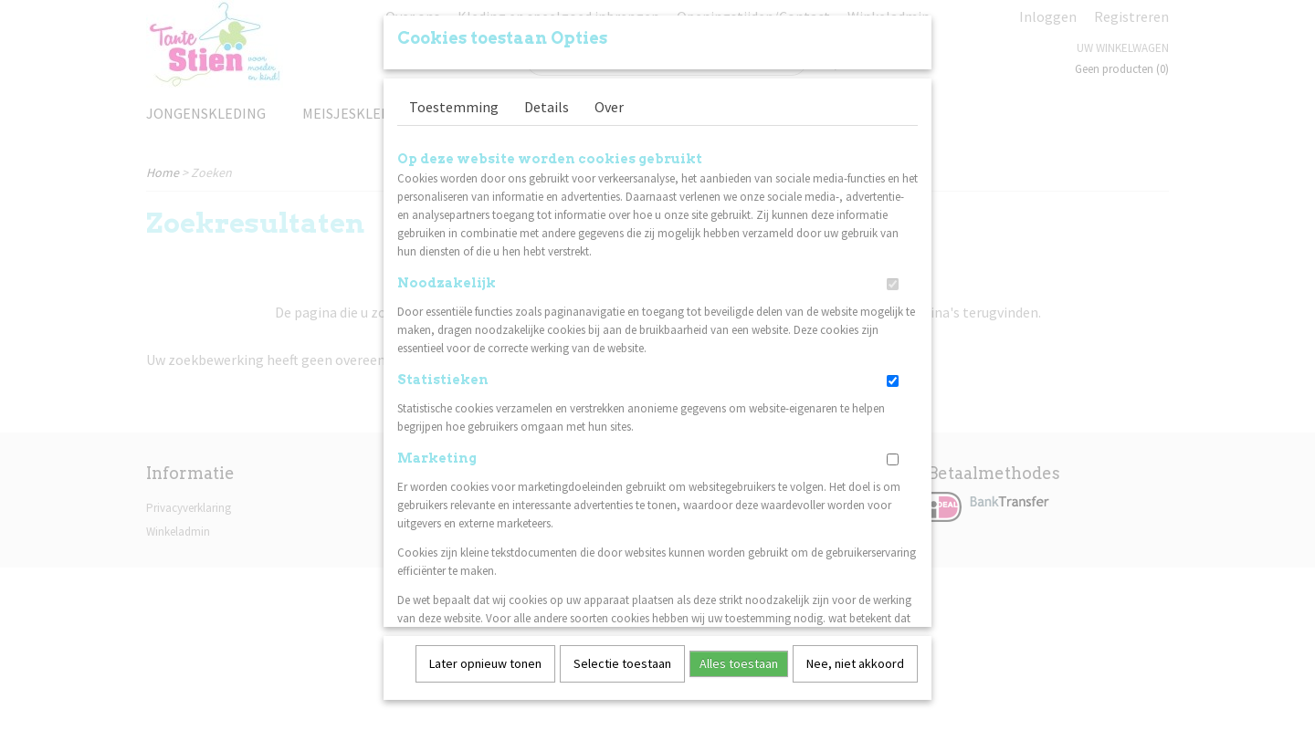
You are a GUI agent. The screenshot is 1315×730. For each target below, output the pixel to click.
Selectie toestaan (622, 657)
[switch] (893, 278)
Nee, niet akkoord (855, 657)
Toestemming (454, 100)
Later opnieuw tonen (485, 657)
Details (546, 100)
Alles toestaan (739, 657)
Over (609, 100)
